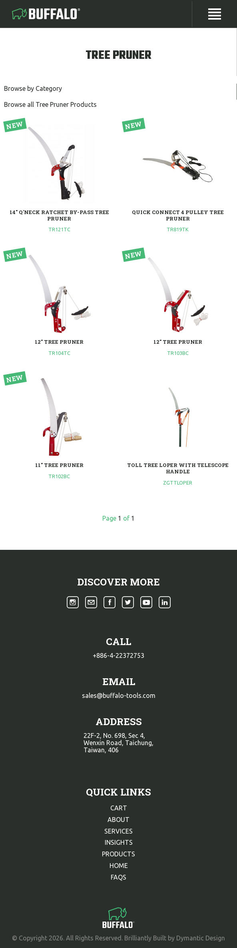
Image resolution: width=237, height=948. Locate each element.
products (118, 854)
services (118, 831)
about (118, 819)
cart (118, 808)
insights (119, 842)
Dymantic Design (200, 938)
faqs (118, 877)
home (119, 865)
